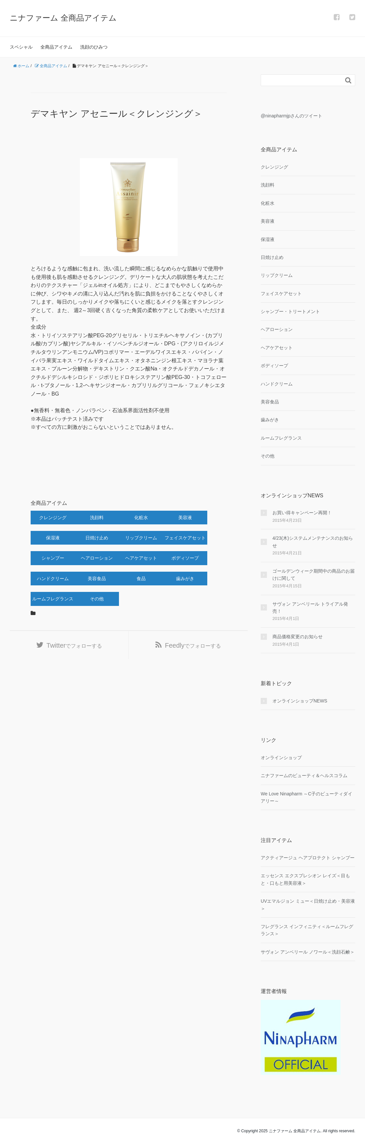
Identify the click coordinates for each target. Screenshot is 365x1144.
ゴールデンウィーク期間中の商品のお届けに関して (313, 574)
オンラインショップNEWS (299, 700)
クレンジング (52, 517)
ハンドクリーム (53, 578)
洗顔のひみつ (94, 47)
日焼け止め (96, 537)
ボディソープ (185, 558)
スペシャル (21, 47)
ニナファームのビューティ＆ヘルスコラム (304, 775)
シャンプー (52, 558)
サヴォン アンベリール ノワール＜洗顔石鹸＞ (308, 952)
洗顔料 (97, 517)
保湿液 (53, 537)
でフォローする (74, 645)
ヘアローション (97, 558)
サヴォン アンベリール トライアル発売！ (310, 607)
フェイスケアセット (185, 537)
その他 (97, 598)
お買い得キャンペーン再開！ (302, 512)
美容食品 (97, 578)
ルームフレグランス (52, 598)
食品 (141, 578)
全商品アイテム (56, 47)
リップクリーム (141, 537)
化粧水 (141, 517)
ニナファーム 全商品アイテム (63, 17)
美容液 (185, 517)
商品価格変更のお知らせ (297, 636)
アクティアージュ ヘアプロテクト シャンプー (308, 857)
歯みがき (185, 578)
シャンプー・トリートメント (290, 311)
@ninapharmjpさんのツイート (291, 115)
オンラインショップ (281, 757)
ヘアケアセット (141, 558)
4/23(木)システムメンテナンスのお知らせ (312, 541)
